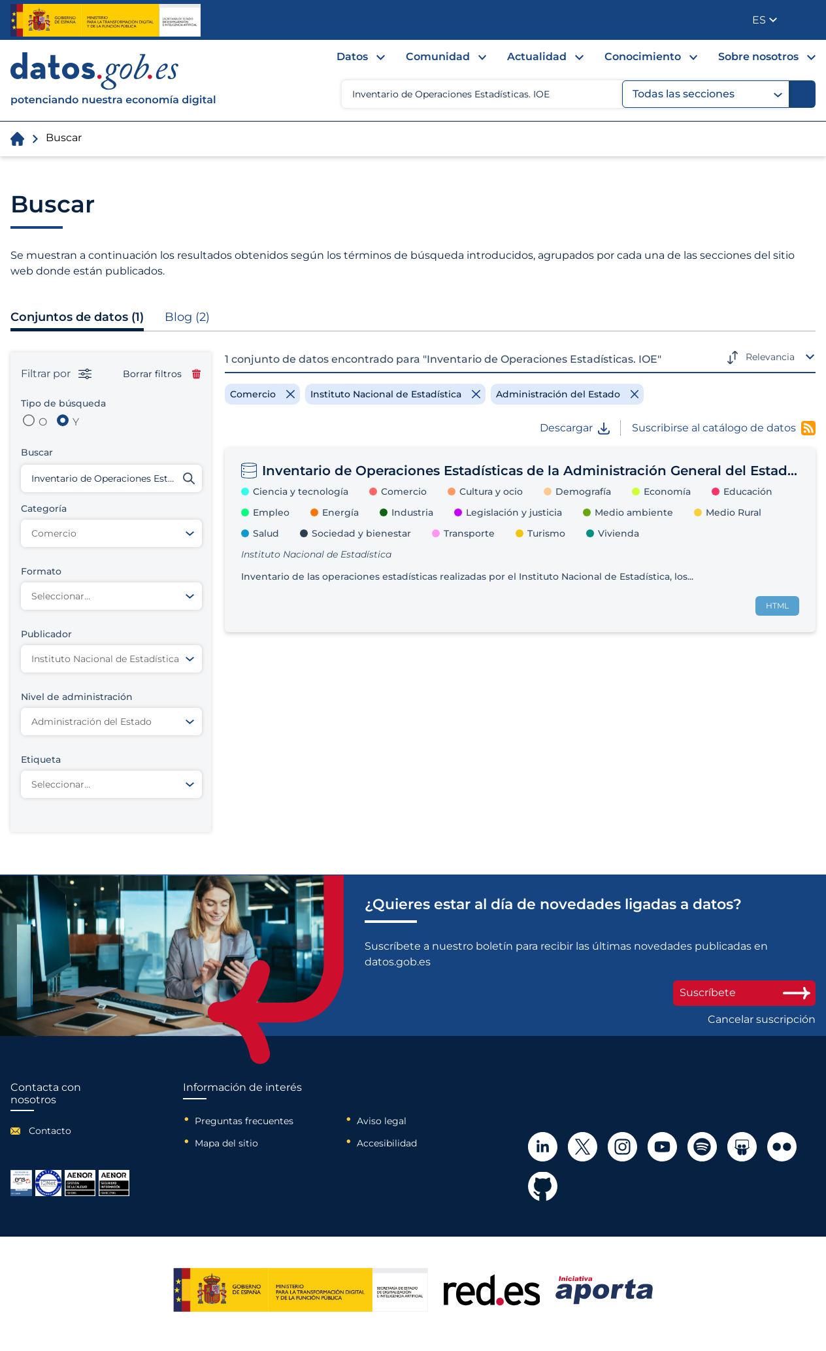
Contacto (50, 1131)
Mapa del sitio (226, 1143)
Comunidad (438, 56)
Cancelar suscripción (762, 1020)
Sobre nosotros (758, 56)
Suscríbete (744, 992)
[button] (764, 20)
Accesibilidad (387, 1143)
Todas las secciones (707, 94)
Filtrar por (56, 374)
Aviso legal (381, 1121)
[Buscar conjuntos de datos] (111, 478)
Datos (352, 56)
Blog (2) (187, 317)
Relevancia (770, 357)
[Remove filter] (262, 394)
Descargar (575, 428)
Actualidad (537, 56)
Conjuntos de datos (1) (77, 317)
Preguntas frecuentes (244, 1121)
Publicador (807, 19)
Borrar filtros (162, 374)
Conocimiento (642, 56)
